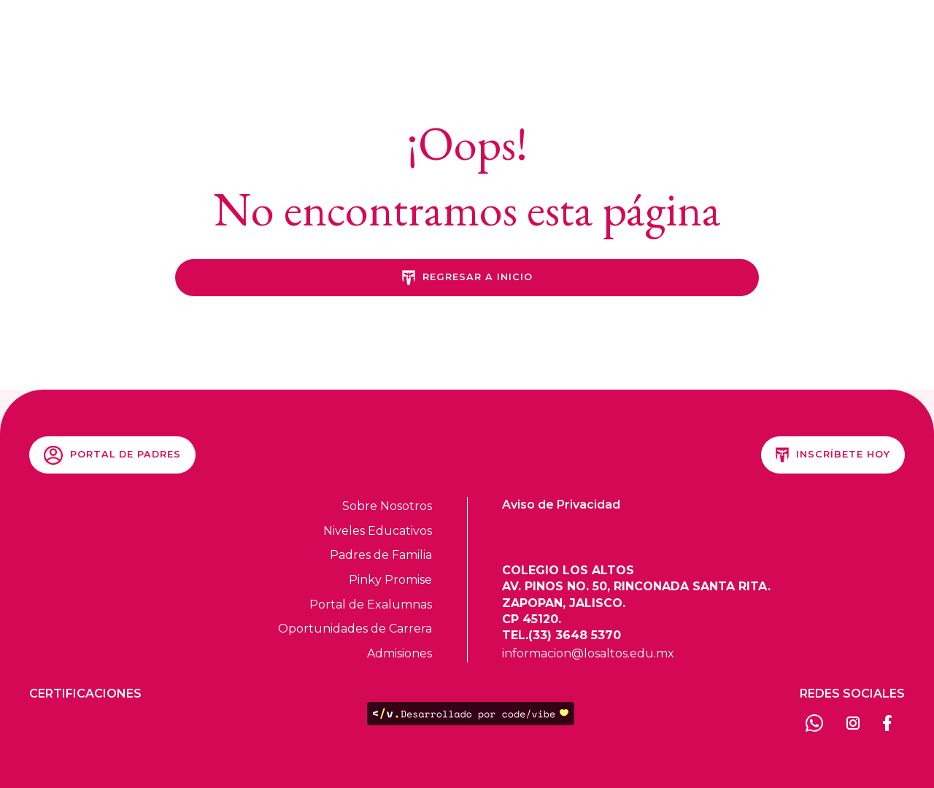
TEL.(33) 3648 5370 (561, 635)
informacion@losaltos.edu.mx (588, 653)
